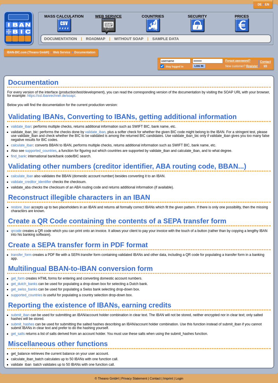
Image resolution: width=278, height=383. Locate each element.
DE (260, 4)
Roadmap (95, 39)
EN (267, 4)
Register (252, 66)
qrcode (16, 231)
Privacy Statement (134, 378)
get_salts (18, 334)
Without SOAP (128, 39)
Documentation (60, 39)
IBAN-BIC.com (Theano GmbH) (28, 52)
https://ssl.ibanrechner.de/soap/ (51, 96)
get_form (18, 278)
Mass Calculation (63, 16)
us (265, 65)
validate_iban (21, 126)
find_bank (18, 156)
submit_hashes (22, 324)
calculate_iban (22, 145)
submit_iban (20, 315)
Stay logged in (175, 66)
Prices (242, 16)
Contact (265, 61)
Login (179, 378)
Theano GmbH (108, 378)
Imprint (168, 378)
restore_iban (20, 207)
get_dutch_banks (24, 284)
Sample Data (165, 39)
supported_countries (41, 151)
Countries (153, 16)
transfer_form (21, 255)
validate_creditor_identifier (31, 182)
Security (197, 16)
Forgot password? (238, 60)
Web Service (108, 16)
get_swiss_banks (24, 289)
